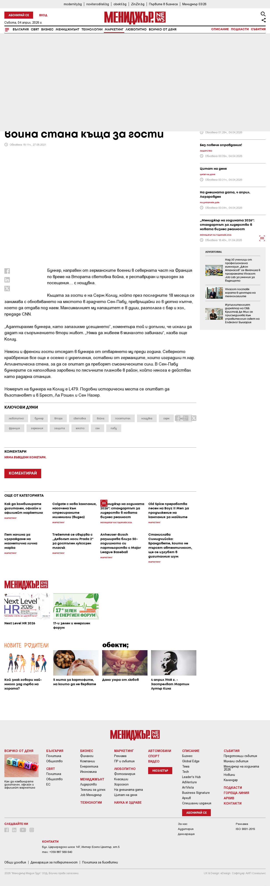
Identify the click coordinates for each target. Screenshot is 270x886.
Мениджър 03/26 (194, 4)
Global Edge (190, 761)
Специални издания (196, 803)
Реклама (120, 755)
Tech (185, 771)
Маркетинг (114, 29)
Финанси (86, 755)
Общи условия (15, 862)
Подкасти (240, 29)
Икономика (88, 771)
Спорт (154, 755)
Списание (220, 29)
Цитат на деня (125, 794)
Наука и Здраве (128, 802)
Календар (231, 780)
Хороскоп (121, 784)
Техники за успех (92, 789)
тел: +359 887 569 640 (57, 852)
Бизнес (47, 29)
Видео (154, 761)
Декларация (186, 834)
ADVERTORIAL (213, 252)
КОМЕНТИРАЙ (23, 473)
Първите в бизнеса (163, 4)
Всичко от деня (162, 29)
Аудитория (186, 829)
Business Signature (196, 792)
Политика (53, 755)
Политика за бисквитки (100, 862)
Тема (185, 766)
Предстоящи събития (240, 755)
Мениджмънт (67, 29)
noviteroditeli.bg (97, 4)
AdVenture (189, 782)
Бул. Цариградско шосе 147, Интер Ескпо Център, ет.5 (80, 846)
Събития (258, 29)
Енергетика (89, 766)
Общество (54, 761)
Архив (186, 798)
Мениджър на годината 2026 (241, 768)
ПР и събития (124, 761)
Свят (35, 29)
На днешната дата (128, 789)
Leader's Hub (191, 776)
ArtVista (188, 787)
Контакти (233, 803)
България (21, 29)
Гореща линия (236, 792)
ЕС (48, 784)
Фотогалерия (124, 773)
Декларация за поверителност (54, 862)
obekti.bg (120, 4)
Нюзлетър (160, 771)
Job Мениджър (91, 794)
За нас (182, 823)
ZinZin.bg (137, 4)
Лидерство (88, 784)
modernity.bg (73, 4)
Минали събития (236, 761)
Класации (121, 779)
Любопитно (136, 29)
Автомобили (159, 750)
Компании (87, 761)
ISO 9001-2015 (245, 829)
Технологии (92, 29)
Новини (229, 774)
